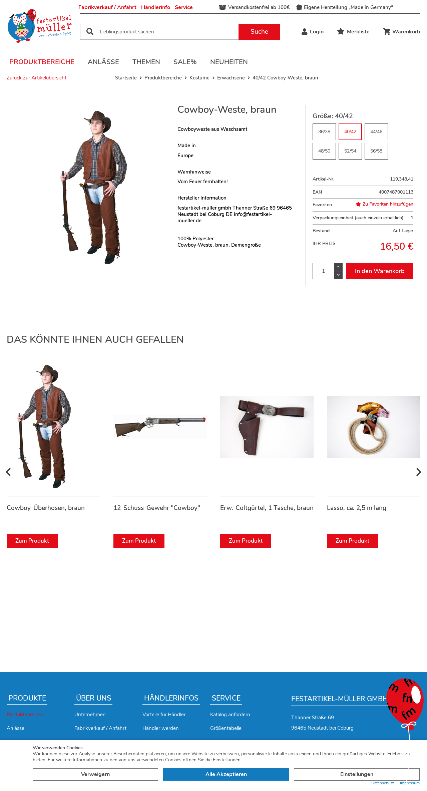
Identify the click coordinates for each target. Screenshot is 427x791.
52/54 (350, 151)
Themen (146, 61)
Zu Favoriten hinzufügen (384, 204)
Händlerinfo (155, 7)
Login (313, 31)
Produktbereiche (41, 61)
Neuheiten (229, 61)
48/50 (324, 151)
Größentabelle (226, 728)
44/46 (376, 131)
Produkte (27, 698)
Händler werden (160, 728)
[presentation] (8, 472)
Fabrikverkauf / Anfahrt (107, 7)
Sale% (185, 61)
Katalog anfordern (230, 714)
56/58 (376, 151)
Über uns (93, 698)
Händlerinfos (171, 698)
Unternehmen (90, 714)
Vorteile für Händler (163, 714)
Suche (259, 31)
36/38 (324, 131)
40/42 (350, 131)
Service (184, 7)
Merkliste (353, 31)
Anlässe (103, 61)
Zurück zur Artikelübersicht (36, 77)
